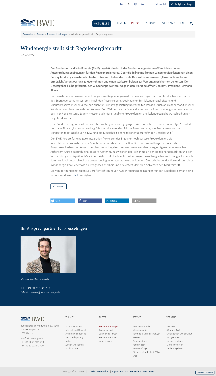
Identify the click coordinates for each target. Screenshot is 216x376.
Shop (135, 355)
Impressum (117, 371)
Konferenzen (139, 344)
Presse (136, 23)
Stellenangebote (174, 348)
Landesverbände (174, 341)
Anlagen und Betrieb (76, 333)
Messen (136, 337)
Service (151, 23)
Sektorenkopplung (74, 337)
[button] (62, 200)
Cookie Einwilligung (205, 372)
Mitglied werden (174, 344)
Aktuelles (101, 23)
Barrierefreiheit (133, 371)
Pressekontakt (106, 330)
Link (76, 175)
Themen (120, 23)
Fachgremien (172, 337)
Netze (68, 341)
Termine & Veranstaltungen (146, 333)
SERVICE (137, 317)
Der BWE (171, 326)
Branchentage (140, 341)
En (182, 23)
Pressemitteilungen (108, 326)
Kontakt (91, 371)
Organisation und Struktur (179, 333)
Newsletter (148, 371)
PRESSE (102, 317)
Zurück (57, 186)
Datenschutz (103, 371)
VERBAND (171, 317)
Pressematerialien (108, 337)
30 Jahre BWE (173, 330)
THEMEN (70, 317)
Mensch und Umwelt (76, 330)
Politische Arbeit (74, 326)
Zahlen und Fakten (75, 344)
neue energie (105, 341)
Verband (168, 23)
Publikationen (72, 348)
